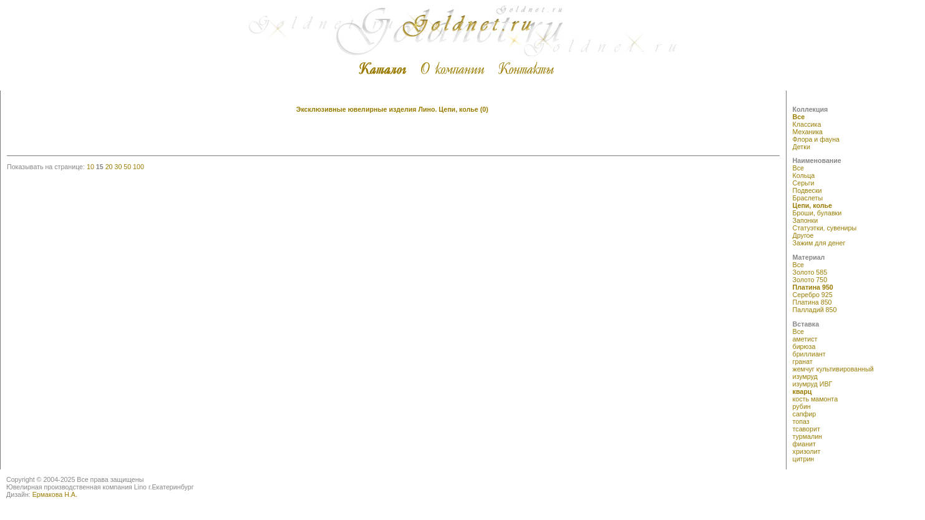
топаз (801, 421)
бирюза (804, 346)
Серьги (804, 183)
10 (90, 166)
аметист (805, 339)
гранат (803, 361)
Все (799, 116)
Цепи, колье (812, 205)
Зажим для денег (819, 243)
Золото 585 (810, 272)
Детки (801, 146)
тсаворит (806, 429)
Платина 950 (813, 287)
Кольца (804, 175)
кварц (802, 391)
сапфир (804, 414)
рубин (802, 406)
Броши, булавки (817, 213)
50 (127, 166)
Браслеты (808, 198)
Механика (808, 131)
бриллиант (809, 354)
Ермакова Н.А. (54, 494)
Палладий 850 (815, 309)
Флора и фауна (816, 139)
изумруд (805, 376)
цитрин (804, 459)
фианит (804, 444)
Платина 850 (812, 302)
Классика (807, 124)
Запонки (805, 220)
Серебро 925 (813, 294)
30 (118, 166)
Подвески (807, 190)
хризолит (807, 451)
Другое (803, 235)
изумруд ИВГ (813, 384)
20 (109, 166)
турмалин (807, 436)
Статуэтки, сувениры (825, 228)
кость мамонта (815, 399)
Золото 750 (810, 279)
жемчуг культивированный (833, 369)
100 (138, 166)
